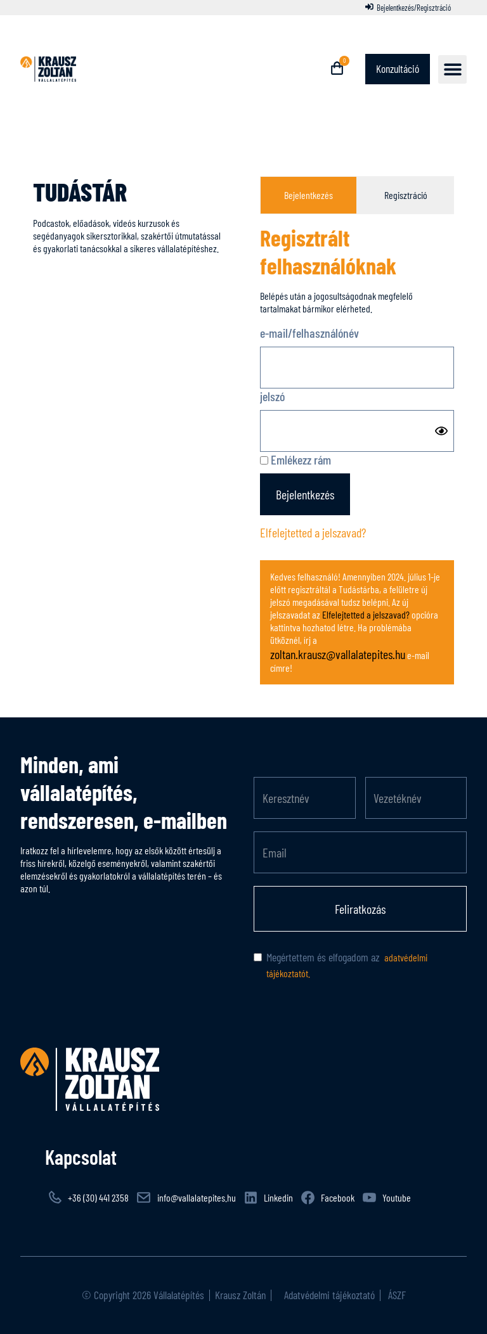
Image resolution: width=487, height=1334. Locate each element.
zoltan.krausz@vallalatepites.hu (337, 654)
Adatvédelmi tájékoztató (328, 1295)
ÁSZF (396, 1295)
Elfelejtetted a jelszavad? (313, 532)
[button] (452, 69)
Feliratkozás (360, 908)
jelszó (272, 396)
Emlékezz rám (295, 459)
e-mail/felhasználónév (309, 332)
